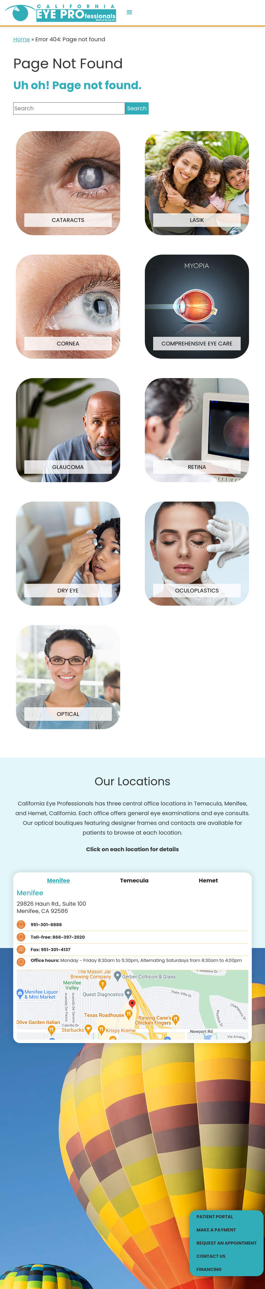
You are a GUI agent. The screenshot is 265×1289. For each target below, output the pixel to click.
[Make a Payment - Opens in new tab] (227, 1230)
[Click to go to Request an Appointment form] (227, 1243)
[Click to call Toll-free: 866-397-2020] (132, 937)
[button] (129, 12)
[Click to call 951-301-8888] (132, 925)
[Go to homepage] (59, 12)
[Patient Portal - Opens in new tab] (227, 1216)
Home (21, 39)
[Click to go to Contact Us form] (227, 1256)
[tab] (59, 880)
